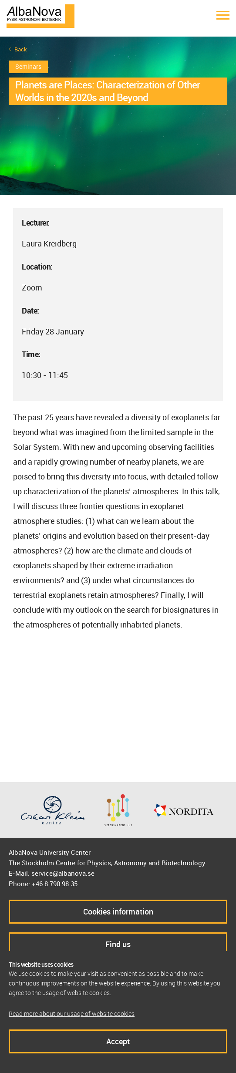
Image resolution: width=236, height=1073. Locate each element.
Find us (118, 944)
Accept (118, 1041)
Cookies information (118, 911)
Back (20, 49)
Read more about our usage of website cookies (72, 1013)
